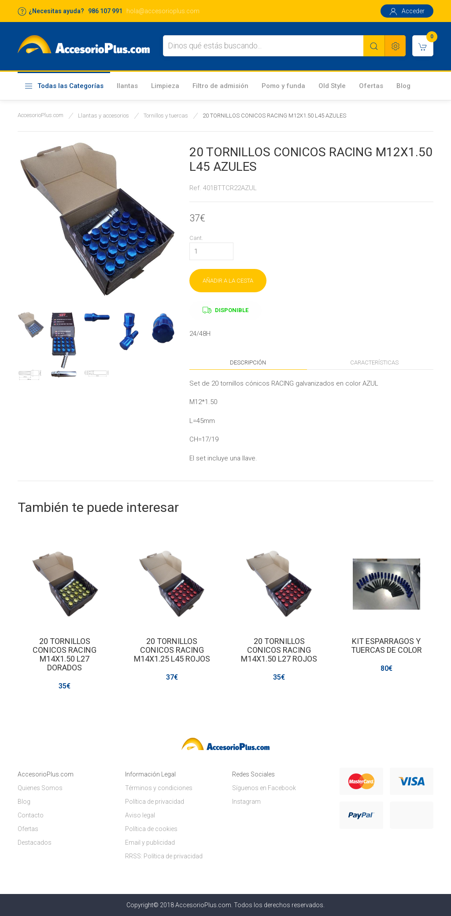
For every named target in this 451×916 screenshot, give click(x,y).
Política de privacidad (154, 801)
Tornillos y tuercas (166, 115)
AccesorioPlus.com (40, 115)
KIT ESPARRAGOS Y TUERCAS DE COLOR (386, 645)
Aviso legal (140, 815)
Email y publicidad (150, 842)
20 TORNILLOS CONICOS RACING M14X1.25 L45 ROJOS (172, 649)
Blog (403, 86)
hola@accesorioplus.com (163, 11)
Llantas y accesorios (103, 115)
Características (374, 362)
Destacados (35, 842)
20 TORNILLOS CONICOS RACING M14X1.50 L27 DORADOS (64, 654)
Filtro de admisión (220, 86)
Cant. (196, 238)
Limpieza (165, 86)
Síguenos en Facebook (264, 787)
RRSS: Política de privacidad (164, 856)
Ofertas (371, 86)
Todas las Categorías (64, 86)
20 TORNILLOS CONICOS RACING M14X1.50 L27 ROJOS (279, 649)
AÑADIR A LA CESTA (228, 280)
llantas (127, 86)
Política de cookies (151, 828)
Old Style (332, 86)
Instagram (246, 801)
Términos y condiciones (158, 787)
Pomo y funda (283, 86)
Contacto (31, 815)
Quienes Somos (40, 787)
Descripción (248, 362)
